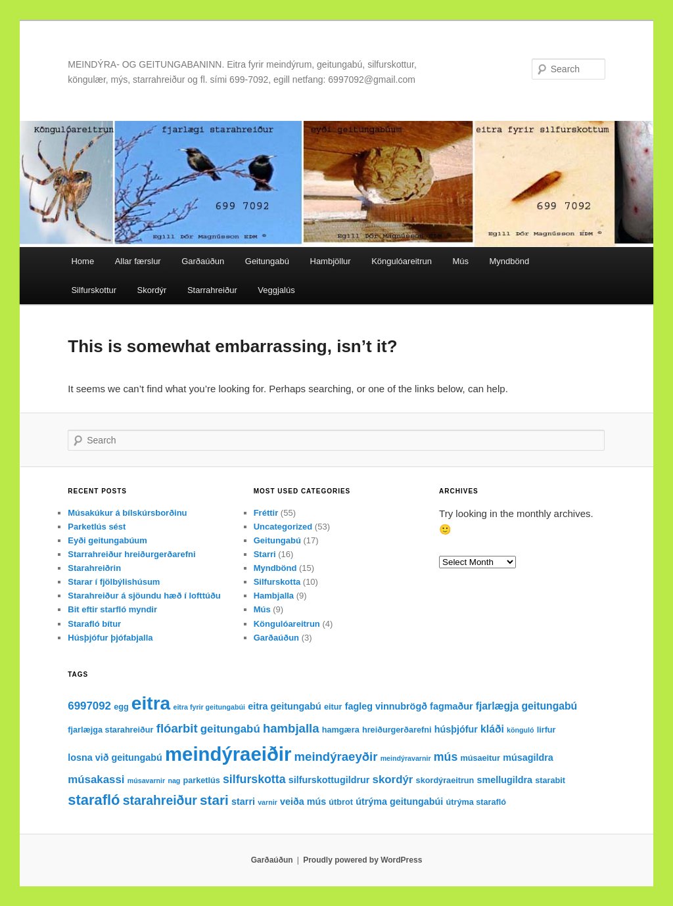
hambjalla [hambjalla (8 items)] (291, 728)
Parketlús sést (97, 527)
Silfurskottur (93, 290)
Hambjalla (274, 595)
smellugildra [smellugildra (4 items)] (505, 780)
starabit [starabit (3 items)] (550, 780)
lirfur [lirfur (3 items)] (546, 730)
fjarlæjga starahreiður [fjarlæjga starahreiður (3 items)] (110, 730)
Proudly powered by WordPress (362, 860)
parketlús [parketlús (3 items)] (201, 780)
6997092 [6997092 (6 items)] (89, 706)
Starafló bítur (94, 624)
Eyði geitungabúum (107, 540)
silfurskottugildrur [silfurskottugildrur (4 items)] (329, 780)
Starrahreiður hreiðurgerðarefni (131, 554)
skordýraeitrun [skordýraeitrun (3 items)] (445, 780)
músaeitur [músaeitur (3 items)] (480, 758)
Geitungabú (267, 261)
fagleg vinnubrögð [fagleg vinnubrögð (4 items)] (386, 706)
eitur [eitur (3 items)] (333, 707)
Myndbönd (510, 261)
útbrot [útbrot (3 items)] (341, 802)
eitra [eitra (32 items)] (150, 703)
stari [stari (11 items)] (214, 799)
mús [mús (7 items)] (445, 756)
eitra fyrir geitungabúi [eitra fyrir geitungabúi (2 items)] (209, 707)
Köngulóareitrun (401, 261)
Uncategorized (283, 527)
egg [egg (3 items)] (121, 707)
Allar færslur (138, 261)
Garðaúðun (202, 261)
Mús (460, 261)
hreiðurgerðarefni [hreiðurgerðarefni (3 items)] (397, 730)
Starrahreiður (212, 290)
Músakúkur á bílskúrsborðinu (127, 513)
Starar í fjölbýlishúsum (114, 582)
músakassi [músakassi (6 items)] (96, 779)
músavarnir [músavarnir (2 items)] (146, 780)
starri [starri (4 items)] (243, 801)
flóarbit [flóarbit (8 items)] (177, 728)
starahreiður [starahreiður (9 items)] (160, 800)
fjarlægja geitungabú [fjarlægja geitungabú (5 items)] (526, 706)
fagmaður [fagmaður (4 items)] (451, 706)
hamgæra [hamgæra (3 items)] (341, 730)
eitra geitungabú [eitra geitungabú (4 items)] (284, 706)
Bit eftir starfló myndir (112, 609)
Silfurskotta (277, 582)
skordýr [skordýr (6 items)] (393, 779)
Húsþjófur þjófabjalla (110, 638)
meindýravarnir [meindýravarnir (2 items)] (406, 758)
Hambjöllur (330, 261)
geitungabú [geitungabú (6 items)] (230, 729)
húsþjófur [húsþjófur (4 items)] (456, 729)
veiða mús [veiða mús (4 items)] (303, 801)
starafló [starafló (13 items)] (94, 800)
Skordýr (152, 290)
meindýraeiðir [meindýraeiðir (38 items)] (228, 754)
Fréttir (266, 513)
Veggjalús (276, 290)
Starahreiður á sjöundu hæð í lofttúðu (144, 595)
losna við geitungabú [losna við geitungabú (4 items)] (115, 757)
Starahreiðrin (94, 568)
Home (82, 261)
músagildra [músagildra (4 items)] (528, 757)
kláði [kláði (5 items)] (492, 729)
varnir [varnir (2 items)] (267, 802)
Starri (265, 554)
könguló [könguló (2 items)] (520, 730)
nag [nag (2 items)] (174, 780)
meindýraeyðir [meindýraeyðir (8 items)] (336, 756)
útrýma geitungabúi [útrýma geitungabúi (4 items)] (399, 801)
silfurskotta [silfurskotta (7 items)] (254, 779)
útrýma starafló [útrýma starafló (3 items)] (476, 802)
